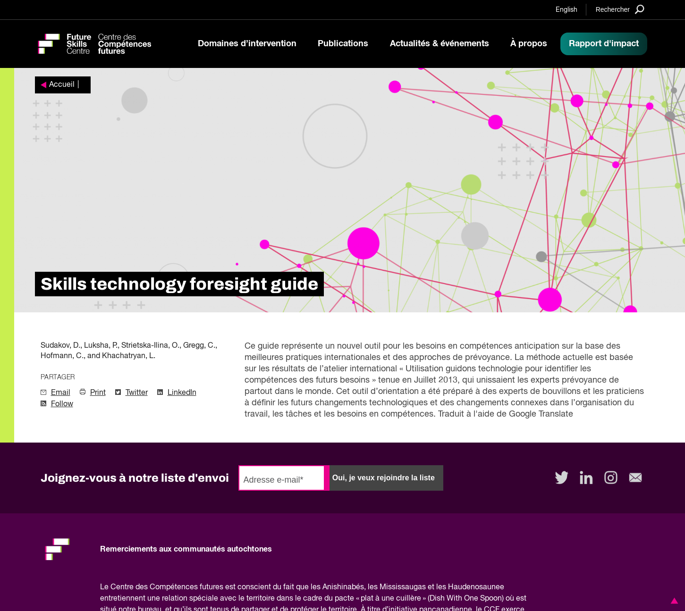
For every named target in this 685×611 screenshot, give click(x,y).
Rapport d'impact (604, 44)
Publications (343, 44)
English (566, 10)
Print (98, 393)
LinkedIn (182, 393)
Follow (62, 404)
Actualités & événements (439, 44)
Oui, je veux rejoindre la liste (383, 478)
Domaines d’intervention (247, 44)
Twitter (137, 393)
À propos (528, 44)
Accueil (62, 85)
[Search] (620, 9)
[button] (672, 600)
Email (60, 393)
